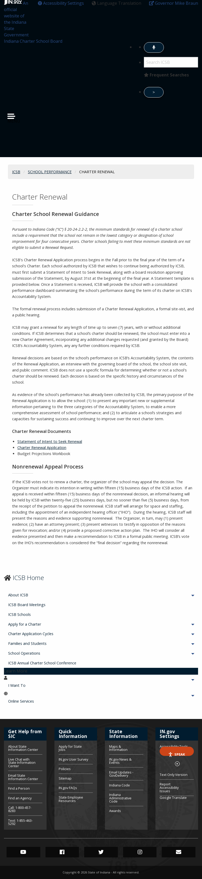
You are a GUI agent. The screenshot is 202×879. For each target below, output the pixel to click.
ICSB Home (28, 577)
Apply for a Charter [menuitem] (39, 624)
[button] (61, 3)
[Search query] (171, 62)
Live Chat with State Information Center (22, 763)
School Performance (50, 171)
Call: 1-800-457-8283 (19, 809)
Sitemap (65, 778)
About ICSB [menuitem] (32, 594)
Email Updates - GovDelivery (121, 774)
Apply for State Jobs (70, 748)
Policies (65, 768)
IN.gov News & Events (120, 761)
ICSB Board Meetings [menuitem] (27, 604)
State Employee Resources (71, 799)
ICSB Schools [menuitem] (19, 614)
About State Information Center (23, 748)
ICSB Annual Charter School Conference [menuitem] (42, 662)
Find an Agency (20, 798)
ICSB (16, 171)
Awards (115, 810)
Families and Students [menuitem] (42, 643)
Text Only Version (174, 774)
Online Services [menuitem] (35, 701)
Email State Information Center (23, 777)
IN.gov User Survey (73, 759)
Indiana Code (119, 785)
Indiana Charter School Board (33, 41)
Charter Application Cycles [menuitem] (45, 633)
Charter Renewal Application (41, 447)
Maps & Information (118, 748)
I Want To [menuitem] (31, 685)
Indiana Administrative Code (120, 798)
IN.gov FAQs (68, 787)
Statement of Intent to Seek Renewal (49, 441)
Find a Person (19, 788)
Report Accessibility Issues (169, 787)
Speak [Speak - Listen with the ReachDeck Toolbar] (176, 754)
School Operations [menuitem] (38, 653)
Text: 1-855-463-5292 (20, 822)
